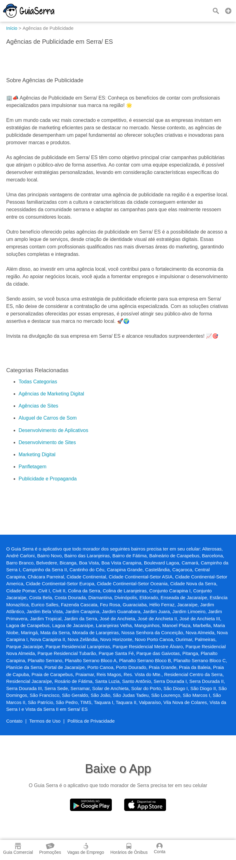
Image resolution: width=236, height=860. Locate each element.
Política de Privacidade (91, 721)
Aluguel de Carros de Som (48, 418)
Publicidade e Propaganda (48, 478)
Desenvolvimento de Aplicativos (53, 430)
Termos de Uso (45, 721)
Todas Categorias (38, 381)
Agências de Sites (38, 405)
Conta (159, 848)
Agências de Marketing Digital (51, 393)
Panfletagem (32, 466)
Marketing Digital (37, 454)
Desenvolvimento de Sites (47, 442)
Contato (14, 721)
